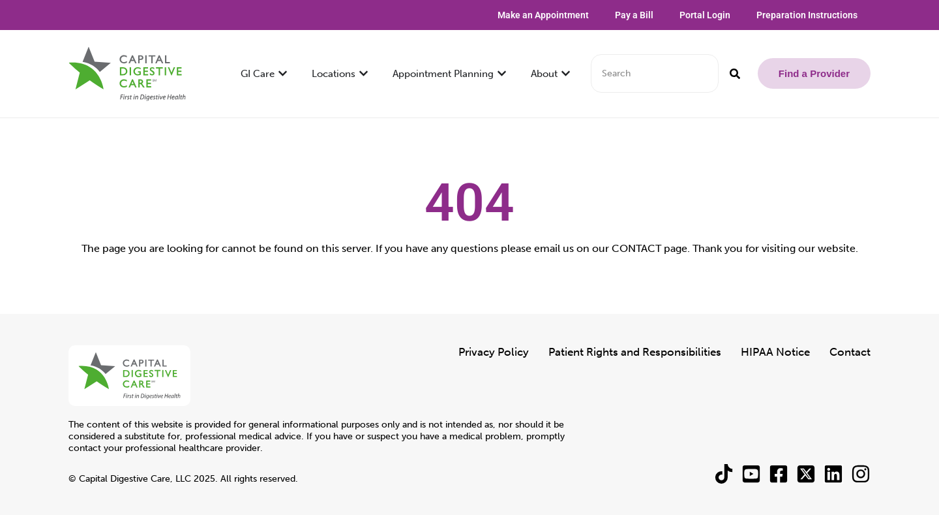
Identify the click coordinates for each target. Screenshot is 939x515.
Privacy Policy (493, 351)
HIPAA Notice (775, 351)
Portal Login (704, 15)
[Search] (735, 73)
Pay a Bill (634, 15)
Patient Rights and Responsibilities (634, 351)
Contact (850, 351)
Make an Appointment (543, 15)
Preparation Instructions (806, 15)
